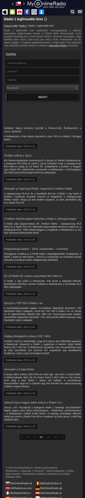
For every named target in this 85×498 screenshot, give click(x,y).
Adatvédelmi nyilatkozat (35, 474)
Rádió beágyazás (55, 471)
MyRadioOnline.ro (49, 483)
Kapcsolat (26, 471)
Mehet (43, 97)
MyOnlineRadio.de (49, 488)
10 (41, 437)
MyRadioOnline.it (18, 492)
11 (48, 437)
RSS (18, 477)
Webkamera (12, 471)
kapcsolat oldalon (58, 45)
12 (56, 437)
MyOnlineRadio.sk (19, 483)
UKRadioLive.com (19, 488)
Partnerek (39, 471)
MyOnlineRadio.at (49, 492)
